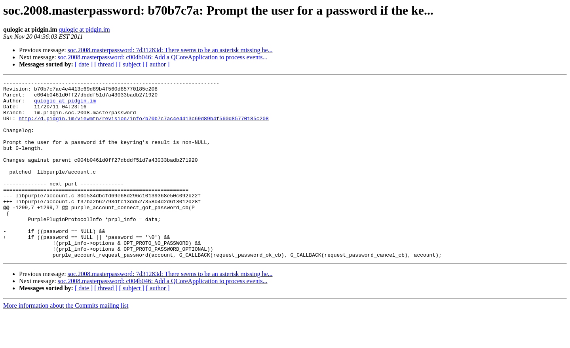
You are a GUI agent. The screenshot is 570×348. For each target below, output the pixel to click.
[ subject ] (131, 64)
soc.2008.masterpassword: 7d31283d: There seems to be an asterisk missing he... (170, 50)
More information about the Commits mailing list (65, 341)
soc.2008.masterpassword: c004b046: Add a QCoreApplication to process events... (163, 57)
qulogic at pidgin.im (84, 29)
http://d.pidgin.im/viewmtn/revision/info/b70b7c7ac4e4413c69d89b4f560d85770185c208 (144, 126)
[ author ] (158, 64)
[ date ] (84, 64)
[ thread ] (106, 64)
